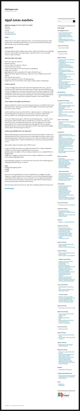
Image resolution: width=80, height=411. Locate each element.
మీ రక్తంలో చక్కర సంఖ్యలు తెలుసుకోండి (65, 163)
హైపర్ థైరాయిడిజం (62, 385)
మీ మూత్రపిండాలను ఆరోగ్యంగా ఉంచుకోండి (65, 233)
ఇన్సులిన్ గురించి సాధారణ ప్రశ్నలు (64, 210)
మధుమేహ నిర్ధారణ (62, 158)
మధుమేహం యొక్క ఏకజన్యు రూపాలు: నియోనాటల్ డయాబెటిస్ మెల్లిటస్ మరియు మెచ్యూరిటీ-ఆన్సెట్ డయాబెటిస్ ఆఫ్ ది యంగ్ (67, 377)
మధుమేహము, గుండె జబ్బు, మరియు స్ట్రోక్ (65, 296)
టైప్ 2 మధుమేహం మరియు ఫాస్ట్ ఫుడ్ (65, 70)
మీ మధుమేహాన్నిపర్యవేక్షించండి (64, 189)
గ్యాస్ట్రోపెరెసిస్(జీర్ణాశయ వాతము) (64, 317)
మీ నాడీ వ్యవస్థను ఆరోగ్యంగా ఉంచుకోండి (65, 234)
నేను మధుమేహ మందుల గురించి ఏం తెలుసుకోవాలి (67, 204)
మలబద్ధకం (60, 316)
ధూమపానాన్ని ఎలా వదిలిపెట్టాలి (64, 47)
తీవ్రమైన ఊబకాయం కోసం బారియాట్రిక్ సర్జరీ (66, 115)
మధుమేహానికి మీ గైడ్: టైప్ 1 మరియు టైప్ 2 (66, 94)
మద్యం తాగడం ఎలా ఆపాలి (63, 53)
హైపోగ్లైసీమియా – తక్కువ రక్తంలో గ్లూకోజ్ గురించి (66, 221)
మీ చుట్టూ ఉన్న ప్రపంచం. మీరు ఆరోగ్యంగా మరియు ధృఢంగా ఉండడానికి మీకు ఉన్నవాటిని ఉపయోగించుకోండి (67, 107)
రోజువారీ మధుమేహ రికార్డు (63, 188)
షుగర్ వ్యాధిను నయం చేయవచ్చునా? (64, 34)
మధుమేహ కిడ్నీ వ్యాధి (62, 263)
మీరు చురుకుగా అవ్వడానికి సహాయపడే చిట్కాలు (66, 125)
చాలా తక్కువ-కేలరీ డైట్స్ (63, 77)
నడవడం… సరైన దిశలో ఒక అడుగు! (64, 124)
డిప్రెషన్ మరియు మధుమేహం (63, 328)
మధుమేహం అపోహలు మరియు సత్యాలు (65, 35)
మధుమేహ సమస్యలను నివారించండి (64, 227)
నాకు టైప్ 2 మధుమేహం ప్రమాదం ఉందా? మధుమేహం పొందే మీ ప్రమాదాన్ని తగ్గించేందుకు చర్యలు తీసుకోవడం (66, 146)
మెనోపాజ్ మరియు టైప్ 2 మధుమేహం (65, 179)
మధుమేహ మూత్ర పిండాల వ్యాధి (64, 262)
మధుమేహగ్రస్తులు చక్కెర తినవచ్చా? (64, 64)
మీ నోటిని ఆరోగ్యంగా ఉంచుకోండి (64, 238)
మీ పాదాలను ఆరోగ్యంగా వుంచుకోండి (64, 231)
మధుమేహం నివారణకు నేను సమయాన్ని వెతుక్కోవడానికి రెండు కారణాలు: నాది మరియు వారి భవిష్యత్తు (67, 135)
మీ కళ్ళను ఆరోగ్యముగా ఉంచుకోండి (64, 230)
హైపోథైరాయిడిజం (61, 384)
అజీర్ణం (60, 318)
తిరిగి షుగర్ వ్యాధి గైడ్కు (9, 188)
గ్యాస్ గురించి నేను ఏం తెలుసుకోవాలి (64, 322)
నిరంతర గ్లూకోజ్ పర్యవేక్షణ (63, 166)
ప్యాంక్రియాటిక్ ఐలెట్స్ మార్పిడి (63, 345)
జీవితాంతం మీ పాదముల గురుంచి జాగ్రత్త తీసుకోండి (67, 255)
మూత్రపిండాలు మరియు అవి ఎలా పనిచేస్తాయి (66, 261)
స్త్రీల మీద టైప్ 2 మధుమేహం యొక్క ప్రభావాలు (66, 178)
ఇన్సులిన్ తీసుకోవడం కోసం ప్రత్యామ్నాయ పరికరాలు (67, 212)
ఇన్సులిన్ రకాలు (61, 213)
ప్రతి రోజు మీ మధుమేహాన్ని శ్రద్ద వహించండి (65, 185)
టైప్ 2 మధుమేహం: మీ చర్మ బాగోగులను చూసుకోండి (67, 307)
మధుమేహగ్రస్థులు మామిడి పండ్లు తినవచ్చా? (66, 66)
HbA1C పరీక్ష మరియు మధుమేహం (64, 162)
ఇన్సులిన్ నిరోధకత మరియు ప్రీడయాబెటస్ (65, 369)
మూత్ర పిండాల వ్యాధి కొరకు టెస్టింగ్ (64, 167)
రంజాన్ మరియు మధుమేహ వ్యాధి (64, 193)
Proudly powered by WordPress (18, 405)
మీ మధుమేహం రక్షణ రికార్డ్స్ (63, 187)
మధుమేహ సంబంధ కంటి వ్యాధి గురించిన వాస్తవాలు (67, 246)
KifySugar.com (11, 9)
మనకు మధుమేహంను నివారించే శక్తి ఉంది (65, 138)
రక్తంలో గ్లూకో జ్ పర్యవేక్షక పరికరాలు (64, 164)
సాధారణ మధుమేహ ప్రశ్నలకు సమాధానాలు (65, 32)
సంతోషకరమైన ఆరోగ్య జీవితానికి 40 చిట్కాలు (66, 39)
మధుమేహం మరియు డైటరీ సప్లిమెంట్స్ (65, 76)
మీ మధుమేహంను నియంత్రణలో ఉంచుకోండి (65, 229)
